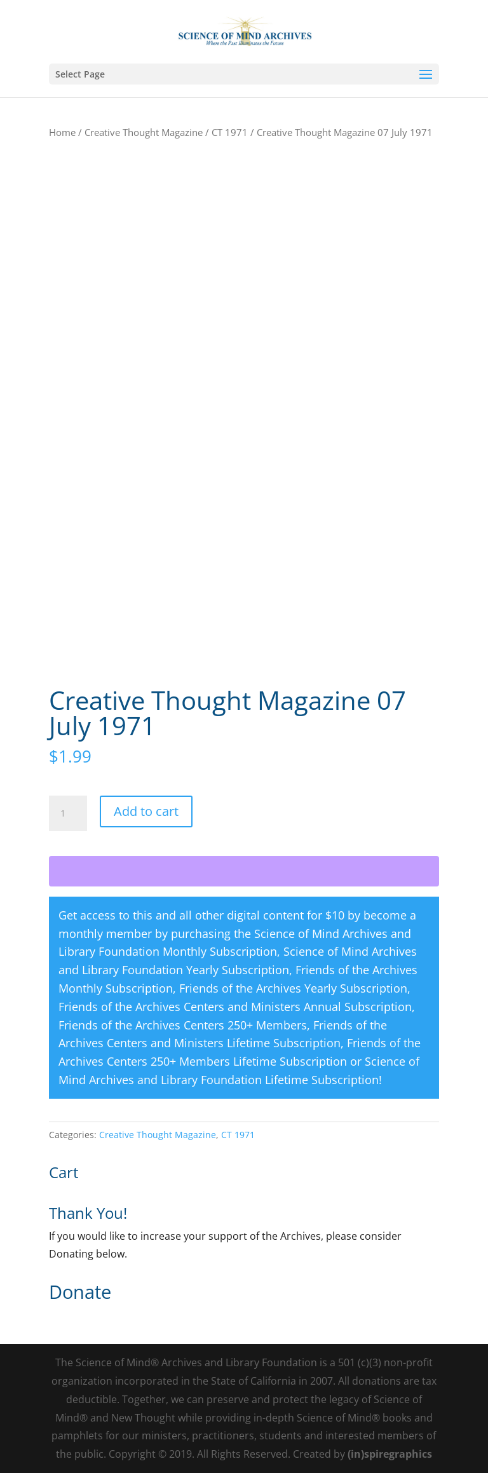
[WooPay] (244, 871)
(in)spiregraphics (390, 1454)
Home (62, 132)
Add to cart (146, 811)
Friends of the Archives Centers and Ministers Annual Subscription (235, 1006)
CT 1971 (230, 132)
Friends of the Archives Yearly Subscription (293, 988)
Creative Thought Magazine (144, 132)
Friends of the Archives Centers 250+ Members (182, 1025)
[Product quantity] (68, 813)
